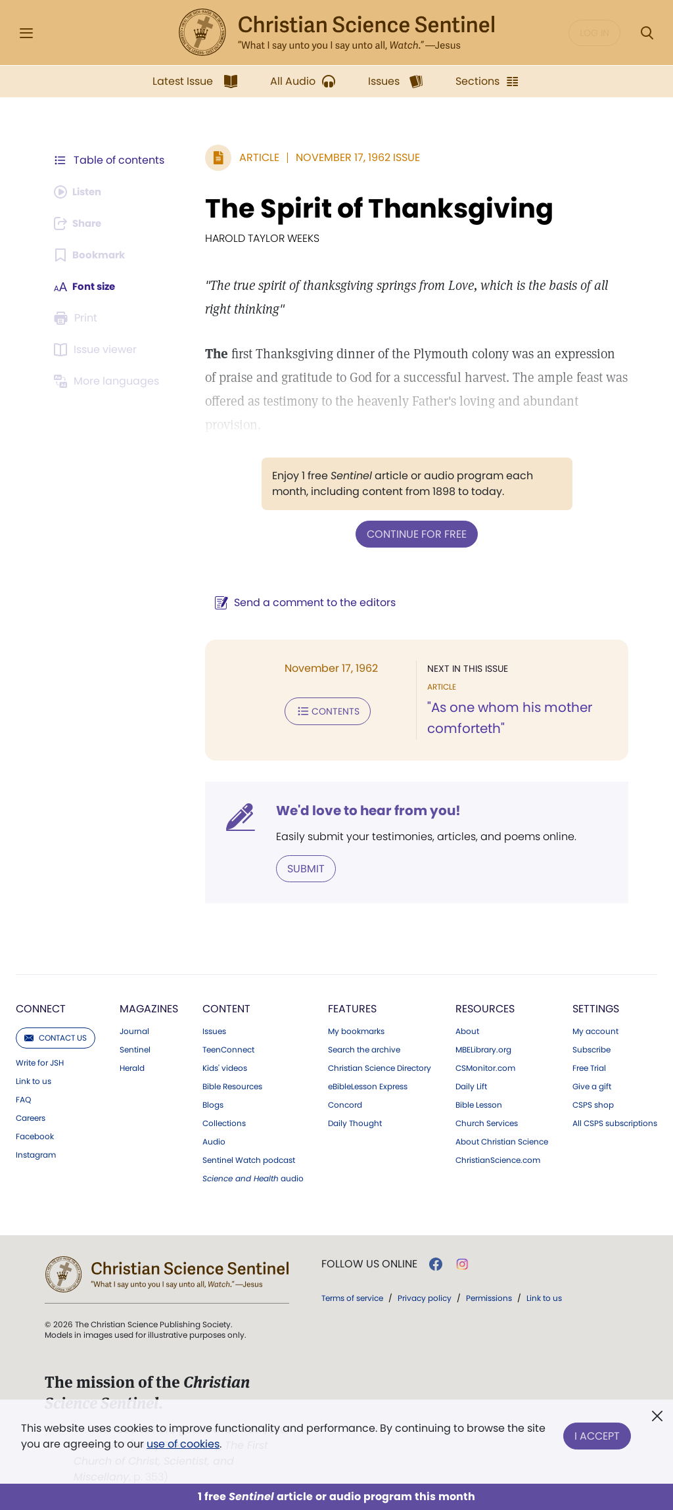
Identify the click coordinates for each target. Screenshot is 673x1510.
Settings (595, 1007)
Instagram (36, 1154)
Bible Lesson (478, 1104)
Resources (485, 1007)
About (467, 1030)
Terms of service (352, 1296)
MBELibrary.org (483, 1048)
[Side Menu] (26, 33)
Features (352, 1007)
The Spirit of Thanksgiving (372, 208)
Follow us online (369, 1263)
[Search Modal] (646, 33)
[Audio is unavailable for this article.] (80, 192)
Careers (30, 1117)
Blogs (212, 1104)
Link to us (33, 1080)
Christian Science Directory (379, 1067)
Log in (594, 32)
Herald (132, 1067)
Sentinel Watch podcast (248, 1159)
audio (253, 1177)
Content (226, 1007)
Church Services (486, 1122)
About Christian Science (501, 1140)
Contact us (55, 1036)
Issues (214, 1030)
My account (595, 1030)
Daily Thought (355, 1122)
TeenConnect (228, 1048)
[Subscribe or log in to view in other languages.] (108, 381)
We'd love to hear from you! (361, 810)
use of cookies (183, 1443)
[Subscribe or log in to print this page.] (77, 318)
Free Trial (589, 1067)
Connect (41, 1007)
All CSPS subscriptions (614, 1122)
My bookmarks (356, 1030)
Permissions (489, 1296)
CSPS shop (593, 1104)
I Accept (597, 1433)
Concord (345, 1104)
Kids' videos (224, 1067)
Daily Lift (471, 1085)
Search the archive (364, 1048)
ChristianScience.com (497, 1159)
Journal (134, 1030)
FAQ (23, 1098)
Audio (213, 1140)
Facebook (35, 1135)
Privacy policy (425, 1296)
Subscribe (591, 1048)
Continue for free (413, 533)
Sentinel (135, 1048)
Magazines (149, 1007)
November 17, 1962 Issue (351, 157)
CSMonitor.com (485, 1067)
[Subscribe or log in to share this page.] (81, 223)
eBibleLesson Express (367, 1085)
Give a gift (591, 1085)
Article (253, 157)
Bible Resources (232, 1085)
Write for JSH (40, 1062)
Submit (299, 867)
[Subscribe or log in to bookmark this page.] (92, 255)
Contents (321, 710)
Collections (224, 1122)
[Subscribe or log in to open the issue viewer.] (97, 350)
